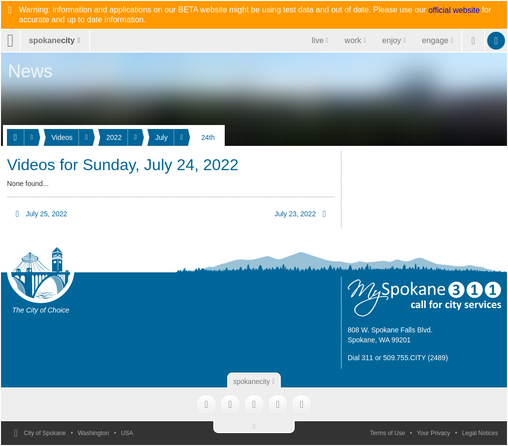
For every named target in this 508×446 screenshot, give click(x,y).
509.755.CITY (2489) (415, 358)
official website (454, 10)
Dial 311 (360, 358)
